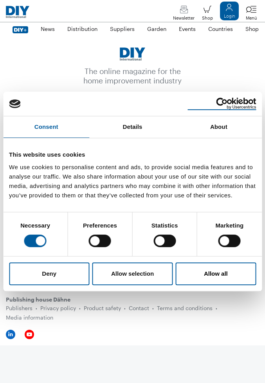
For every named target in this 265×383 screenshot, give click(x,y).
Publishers (19, 308)
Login (229, 12)
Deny (49, 273)
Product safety (102, 308)
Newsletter (184, 14)
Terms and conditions (185, 308)
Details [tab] (132, 126)
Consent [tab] (46, 126)
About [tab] (218, 126)
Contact (139, 308)
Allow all (216, 273)
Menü (251, 14)
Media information (29, 317)
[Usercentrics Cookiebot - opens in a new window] (221, 104)
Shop (207, 14)
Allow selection (132, 273)
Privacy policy (58, 308)
